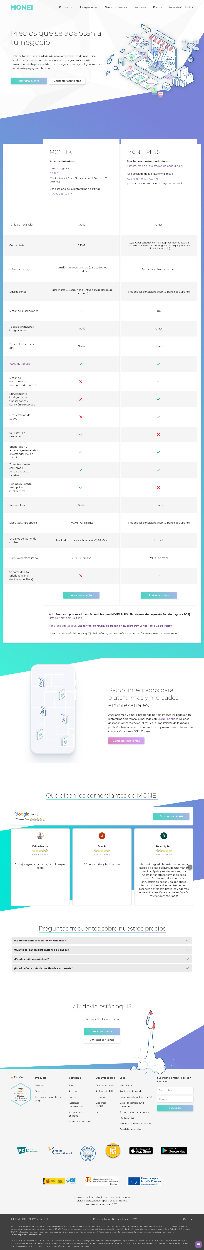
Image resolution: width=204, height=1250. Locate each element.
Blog (71, 1085)
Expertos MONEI (101, 1104)
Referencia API (104, 1091)
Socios (72, 1097)
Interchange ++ (59, 168)
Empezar (101, 1097)
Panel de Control (180, 7)
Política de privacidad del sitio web (26, 1234)
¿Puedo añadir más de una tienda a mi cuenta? (101, 968)
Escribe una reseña (171, 816)
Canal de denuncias (130, 1129)
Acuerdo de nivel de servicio (135, 1123)
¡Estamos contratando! (76, 1104)
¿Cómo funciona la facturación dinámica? (101, 940)
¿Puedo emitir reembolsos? (101, 959)
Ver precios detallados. (63, 625)
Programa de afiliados (76, 1114)
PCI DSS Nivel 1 (128, 1118)
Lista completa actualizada (65, 617)
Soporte (40, 1091)
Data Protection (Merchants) (135, 1097)
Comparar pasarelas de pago (48, 1099)
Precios (157, 7)
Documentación (105, 1085)
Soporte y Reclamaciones (134, 1112)
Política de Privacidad (131, 1091)
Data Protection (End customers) (131, 1104)
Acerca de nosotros (80, 1121)
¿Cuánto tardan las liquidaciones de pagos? (101, 949)
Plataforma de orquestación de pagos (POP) (155, 166)
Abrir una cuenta (28, 80)
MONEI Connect (167, 718)
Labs (98, 1112)
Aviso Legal (125, 1085)
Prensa (73, 1091)
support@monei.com (65, 1232)
